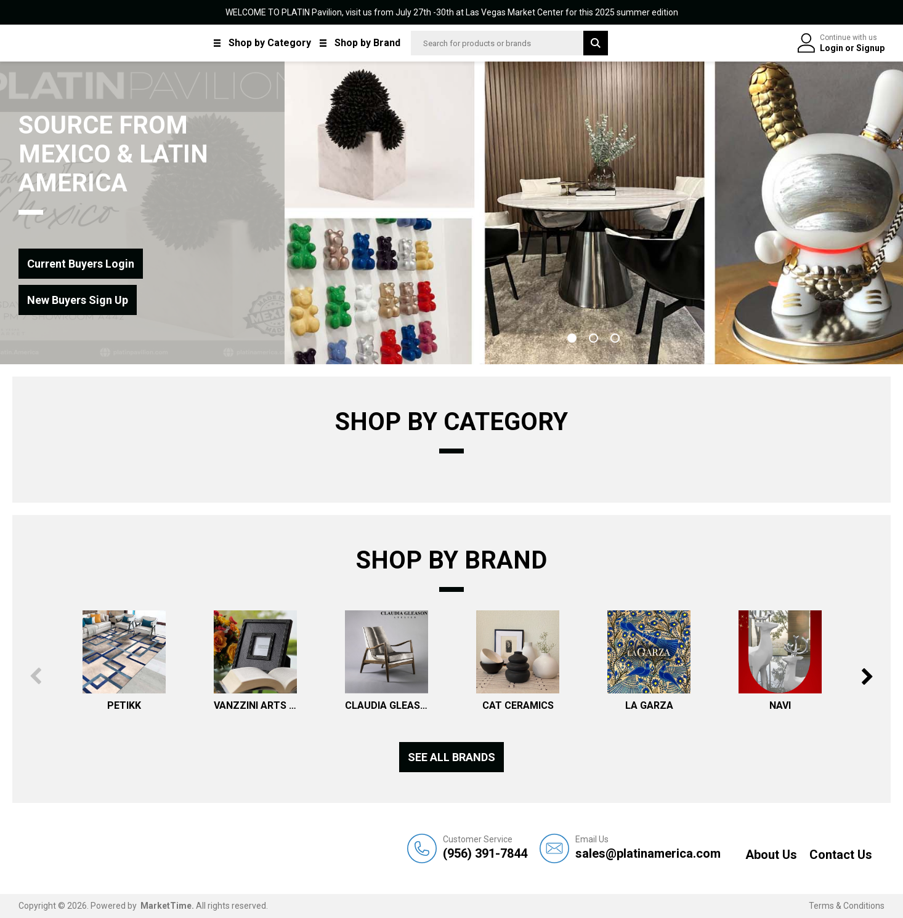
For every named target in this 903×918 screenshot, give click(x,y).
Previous (35, 676)
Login (832, 48)
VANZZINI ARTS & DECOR (255, 705)
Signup (870, 48)
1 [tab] (572, 338)
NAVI (780, 705)
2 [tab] (593, 338)
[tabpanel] (594, 213)
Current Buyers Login (80, 263)
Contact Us (840, 854)
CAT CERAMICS (518, 705)
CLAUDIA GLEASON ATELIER (386, 705)
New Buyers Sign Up (77, 299)
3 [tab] (615, 338)
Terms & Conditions (847, 906)
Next (867, 676)
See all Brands (451, 757)
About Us (771, 854)
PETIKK (124, 705)
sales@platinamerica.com (648, 847)
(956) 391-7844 (485, 847)
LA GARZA (649, 705)
